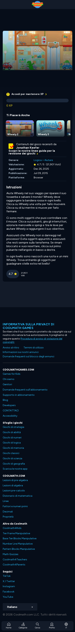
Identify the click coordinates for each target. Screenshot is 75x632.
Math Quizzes (10, 554)
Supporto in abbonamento (19, 394)
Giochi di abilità (12, 432)
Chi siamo (8, 379)
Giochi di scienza (12, 458)
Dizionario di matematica (17, 495)
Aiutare (48, 160)
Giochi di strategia (13, 427)
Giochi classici (11, 453)
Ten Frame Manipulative (16, 533)
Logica (38, 160)
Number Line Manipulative (18, 543)
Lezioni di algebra (13, 485)
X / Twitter (9, 581)
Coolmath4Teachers (15, 559)
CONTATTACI (11, 410)
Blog (5, 400)
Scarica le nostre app (15, 468)
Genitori (7, 384)
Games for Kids (11, 373)
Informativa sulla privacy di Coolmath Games (28, 326)
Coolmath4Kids (12, 528)
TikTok (7, 576)
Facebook (8, 591)
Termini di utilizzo (33, 347)
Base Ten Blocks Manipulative (19, 538)
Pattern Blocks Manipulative (19, 549)
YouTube (8, 596)
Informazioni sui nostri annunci (21, 352)
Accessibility (10, 415)
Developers (9, 405)
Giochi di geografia (14, 463)
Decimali (8, 511)
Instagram (9, 586)
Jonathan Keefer (27, 147)
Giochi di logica (12, 442)
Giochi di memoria (13, 447)
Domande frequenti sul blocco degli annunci (28, 356)
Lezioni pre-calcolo (14, 490)
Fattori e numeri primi (15, 506)
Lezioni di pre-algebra (15, 480)
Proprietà (8, 516)
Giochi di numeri (12, 437)
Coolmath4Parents (14, 564)
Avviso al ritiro (11, 347)
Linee (6, 501)
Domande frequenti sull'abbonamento (25, 389)
